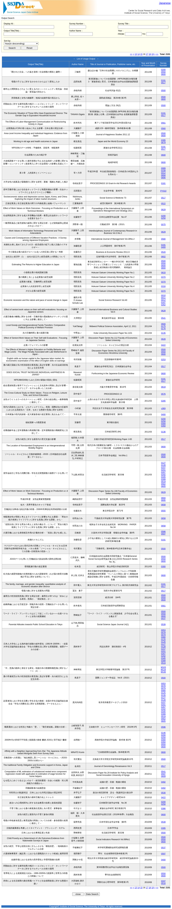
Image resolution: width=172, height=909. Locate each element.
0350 (163, 426)
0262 (163, 305)
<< (131, 54)
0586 (163, 531)
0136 (163, 432)
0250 (163, 218)
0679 (163, 142)
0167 (163, 302)
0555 (163, 511)
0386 (163, 808)
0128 (163, 465)
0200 (163, 70)
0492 (163, 782)
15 (141, 54)
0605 (163, 486)
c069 (163, 408)
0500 (163, 90)
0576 (163, 394)
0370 (163, 277)
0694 (163, 175)
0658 (163, 505)
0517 (163, 83)
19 (153, 54)
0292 (163, 474)
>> (157, 54)
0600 (163, 74)
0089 (163, 168)
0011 (163, 298)
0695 (163, 178)
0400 (163, 247)
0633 (163, 272)
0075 (163, 224)
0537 (163, 618)
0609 (163, 776)
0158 (163, 170)
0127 (163, 463)
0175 (163, 326)
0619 (163, 387)
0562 (163, 484)
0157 (163, 467)
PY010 (163, 191)
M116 (163, 669)
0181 (163, 183)
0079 (163, 635)
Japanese (165, 3)
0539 (163, 624)
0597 (163, 534)
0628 (163, 311)
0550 (163, 72)
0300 (163, 423)
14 (138, 54)
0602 (163, 256)
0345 (163, 477)
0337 (163, 881)
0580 (163, 239)
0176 (163, 329)
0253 (163, 359)
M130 (163, 672)
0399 (163, 479)
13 (136, 54)
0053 (163, 630)
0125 (163, 639)
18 (150, 54)
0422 (163, 345)
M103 (163, 667)
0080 (163, 637)
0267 (163, 472)
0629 (163, 209)
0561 (163, 123)
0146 (163, 733)
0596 (163, 727)
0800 (163, 99)
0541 (163, 318)
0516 (163, 883)
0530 (163, 793)
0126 (163, 642)
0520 (163, 252)
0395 (163, 140)
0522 (163, 203)
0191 (163, 80)
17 (147, 54)
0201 (163, 470)
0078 (163, 632)
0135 (163, 333)
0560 (163, 128)
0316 (163, 286)
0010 (163, 295)
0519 (163, 482)
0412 (163, 173)
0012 (163, 300)
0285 (163, 401)
